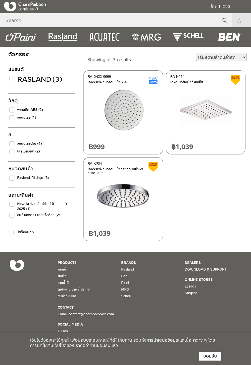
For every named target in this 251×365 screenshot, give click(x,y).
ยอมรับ (210, 356)
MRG (125, 289)
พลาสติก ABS (30, 109)
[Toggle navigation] (243, 6)
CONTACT (65, 307)
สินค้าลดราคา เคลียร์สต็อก (38, 215)
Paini (125, 282)
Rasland (39, 79)
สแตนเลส (26, 117)
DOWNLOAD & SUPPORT (205, 269)
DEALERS (193, 262)
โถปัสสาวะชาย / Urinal (74, 289)
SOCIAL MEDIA (70, 324)
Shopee (191, 293)
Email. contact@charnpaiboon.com (86, 314)
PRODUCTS (67, 262)
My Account (244, 20)
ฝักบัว (62, 276)
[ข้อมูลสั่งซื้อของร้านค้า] (221, 57)
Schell (126, 296)
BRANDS (128, 262)
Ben (124, 276)
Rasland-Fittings (33, 177)
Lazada (190, 286)
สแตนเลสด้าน (29, 143)
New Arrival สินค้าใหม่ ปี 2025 (35, 206)
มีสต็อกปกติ (25, 232)
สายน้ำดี (63, 282)
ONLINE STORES (199, 279)
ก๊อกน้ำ (63, 269)
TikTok (63, 331)
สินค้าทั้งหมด (67, 296)
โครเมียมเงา (28, 151)
